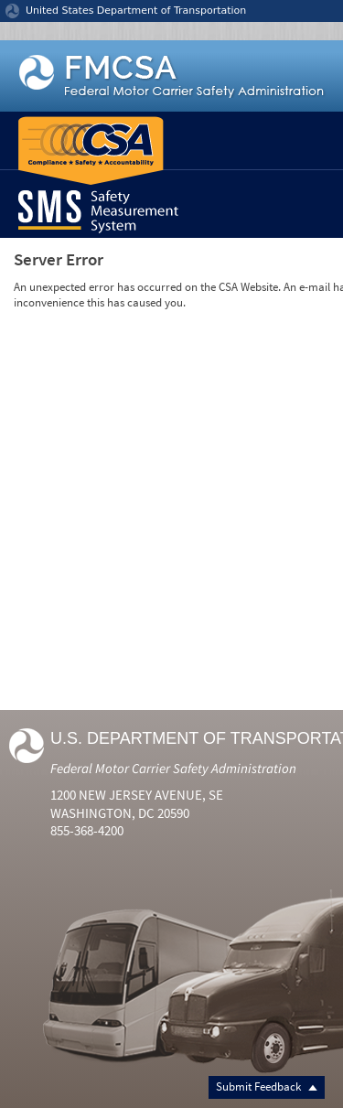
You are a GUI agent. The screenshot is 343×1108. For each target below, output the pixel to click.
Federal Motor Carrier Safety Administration (173, 768)
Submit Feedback (266, 1086)
